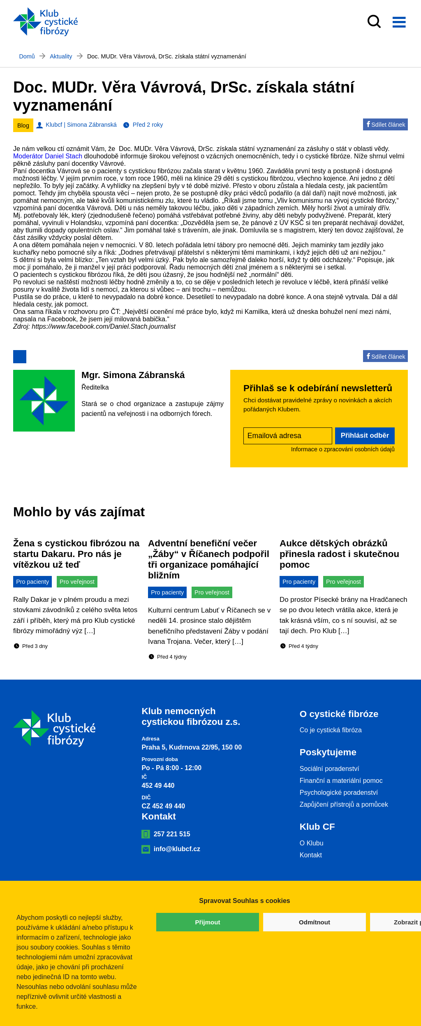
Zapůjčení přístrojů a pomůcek (344, 804)
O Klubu (312, 843)
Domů (27, 56)
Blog (23, 125)
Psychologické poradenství (339, 792)
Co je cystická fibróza (331, 730)
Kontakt (311, 855)
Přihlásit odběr (365, 435)
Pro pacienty (32, 581)
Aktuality (61, 56)
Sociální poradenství (329, 768)
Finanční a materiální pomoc (341, 780)
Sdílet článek (385, 124)
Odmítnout (314, 922)
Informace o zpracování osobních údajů (343, 449)
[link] (47, 156)
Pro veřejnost (77, 581)
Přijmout (207, 922)
